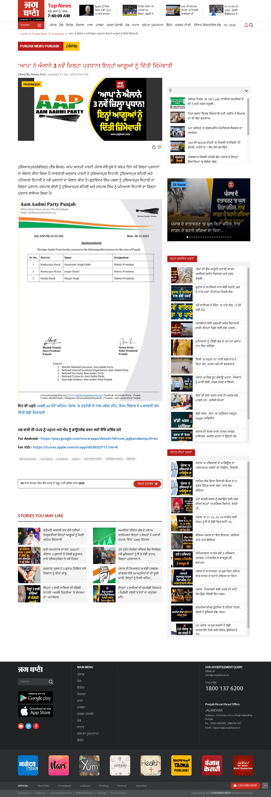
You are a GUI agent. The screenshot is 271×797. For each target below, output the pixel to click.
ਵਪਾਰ (135, 25)
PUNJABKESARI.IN (221, 793)
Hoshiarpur (32, 84)
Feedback (40, 793)
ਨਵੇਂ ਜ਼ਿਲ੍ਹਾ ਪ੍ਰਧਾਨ (114, 459)
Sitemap (101, 793)
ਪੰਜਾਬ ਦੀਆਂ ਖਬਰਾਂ (181, 452)
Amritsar (122, 786)
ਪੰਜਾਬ (53, 25)
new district (46, 459)
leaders (76, 459)
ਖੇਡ (127, 25)
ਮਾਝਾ (90, 25)
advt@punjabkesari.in (217, 675)
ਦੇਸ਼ (61, 25)
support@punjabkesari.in (226, 727)
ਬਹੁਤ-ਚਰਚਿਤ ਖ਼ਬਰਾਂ (182, 258)
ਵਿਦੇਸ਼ (69, 25)
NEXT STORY (148, 483)
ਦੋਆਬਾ (80, 25)
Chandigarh (64, 786)
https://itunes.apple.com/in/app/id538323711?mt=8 (75, 448)
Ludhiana (85, 786)
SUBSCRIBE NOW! (245, 785)
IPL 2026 (230, 25)
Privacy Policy (118, 793)
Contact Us (24, 793)
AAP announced (28, 459)
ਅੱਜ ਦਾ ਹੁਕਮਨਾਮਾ (153, 25)
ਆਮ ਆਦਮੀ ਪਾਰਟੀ (92, 459)
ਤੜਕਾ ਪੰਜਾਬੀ (115, 25)
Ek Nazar (179, 185)
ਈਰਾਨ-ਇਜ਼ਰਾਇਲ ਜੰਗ (207, 25)
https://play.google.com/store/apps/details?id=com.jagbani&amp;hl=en (99, 439)
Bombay (104, 786)
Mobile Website (84, 793)
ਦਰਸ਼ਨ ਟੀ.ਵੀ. (183, 25)
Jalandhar (141, 786)
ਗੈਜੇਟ (169, 25)
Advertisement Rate (61, 793)
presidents (62, 459)
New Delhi (43, 786)
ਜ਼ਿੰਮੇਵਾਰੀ (131, 459)
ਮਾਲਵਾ (100, 25)
